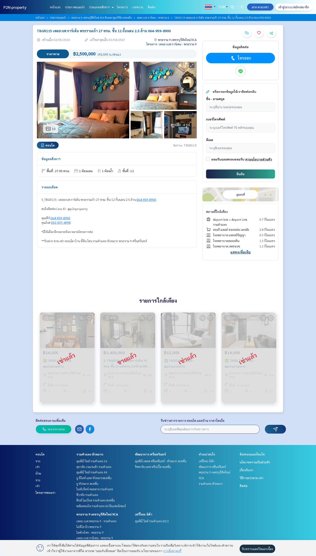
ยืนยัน (240, 174)
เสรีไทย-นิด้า (143, 514)
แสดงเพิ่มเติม (240, 252)
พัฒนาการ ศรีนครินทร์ (150, 454)
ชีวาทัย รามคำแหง (87, 495)
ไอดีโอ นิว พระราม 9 (88, 527)
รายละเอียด (49, 187)
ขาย (38, 461)
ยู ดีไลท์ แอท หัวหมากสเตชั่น (93, 478)
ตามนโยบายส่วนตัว (258, 159)
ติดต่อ (151, 7)
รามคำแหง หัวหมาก (89, 454)
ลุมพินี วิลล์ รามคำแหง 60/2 (152, 521)
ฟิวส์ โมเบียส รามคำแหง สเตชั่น (95, 500)
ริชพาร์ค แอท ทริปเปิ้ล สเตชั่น (153, 467)
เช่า (38, 467)
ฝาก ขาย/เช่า (260, 7)
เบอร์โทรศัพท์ (215, 119)
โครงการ (122, 7)
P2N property (15, 7)
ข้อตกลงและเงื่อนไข (252, 454)
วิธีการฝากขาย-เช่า (251, 478)
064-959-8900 (146, 199)
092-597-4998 (61, 222)
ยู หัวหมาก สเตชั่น (87, 483)
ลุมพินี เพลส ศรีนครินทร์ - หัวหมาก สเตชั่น (161, 461)
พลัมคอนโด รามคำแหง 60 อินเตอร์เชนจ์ (101, 506)
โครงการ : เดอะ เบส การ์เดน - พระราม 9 (171, 44)
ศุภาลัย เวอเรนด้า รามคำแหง (93, 467)
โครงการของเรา (45, 492)
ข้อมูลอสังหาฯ (51, 159)
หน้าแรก (55, 7)
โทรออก (240, 58)
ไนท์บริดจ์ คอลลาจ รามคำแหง (94, 489)
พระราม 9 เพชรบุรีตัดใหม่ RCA (97, 514)
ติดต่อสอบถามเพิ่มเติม (51, 420)
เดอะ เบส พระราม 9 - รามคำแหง (96, 521)
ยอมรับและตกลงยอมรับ (227, 159)
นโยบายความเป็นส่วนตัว (255, 462)
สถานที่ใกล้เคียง (217, 212)
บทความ (137, 7)
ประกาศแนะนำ (75, 7)
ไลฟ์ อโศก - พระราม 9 (90, 532)
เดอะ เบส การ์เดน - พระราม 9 (153, 17)
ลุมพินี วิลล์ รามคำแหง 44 (91, 472)
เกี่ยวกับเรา (246, 470)
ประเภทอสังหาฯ (101, 7)
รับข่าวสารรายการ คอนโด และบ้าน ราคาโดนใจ (192, 420)
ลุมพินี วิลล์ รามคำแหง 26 (91, 461)
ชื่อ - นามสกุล (215, 99)
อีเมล (209, 140)
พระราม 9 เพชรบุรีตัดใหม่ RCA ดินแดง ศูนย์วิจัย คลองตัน (101, 17)
